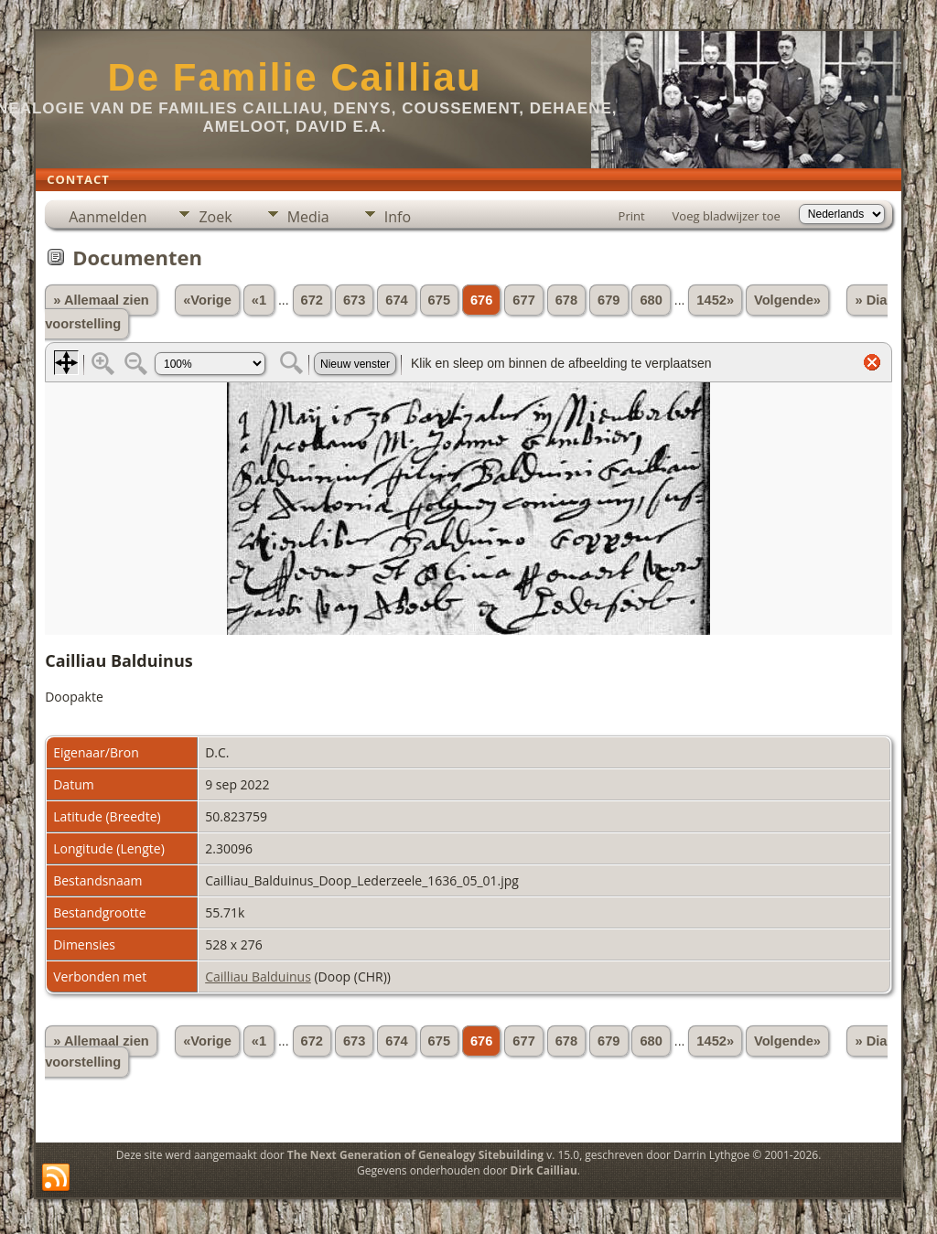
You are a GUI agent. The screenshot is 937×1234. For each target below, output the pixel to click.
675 (439, 300)
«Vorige (207, 300)
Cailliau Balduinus (258, 976)
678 (566, 300)
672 (312, 300)
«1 (259, 300)
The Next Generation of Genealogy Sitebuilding (415, 1155)
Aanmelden (107, 217)
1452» (715, 300)
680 (651, 300)
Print (632, 216)
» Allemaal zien (101, 300)
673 (354, 300)
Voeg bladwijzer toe (727, 216)
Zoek (215, 217)
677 (523, 300)
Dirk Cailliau (544, 1170)
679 (608, 300)
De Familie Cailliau (294, 77)
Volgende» (787, 300)
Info (397, 217)
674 (396, 300)
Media (308, 217)
